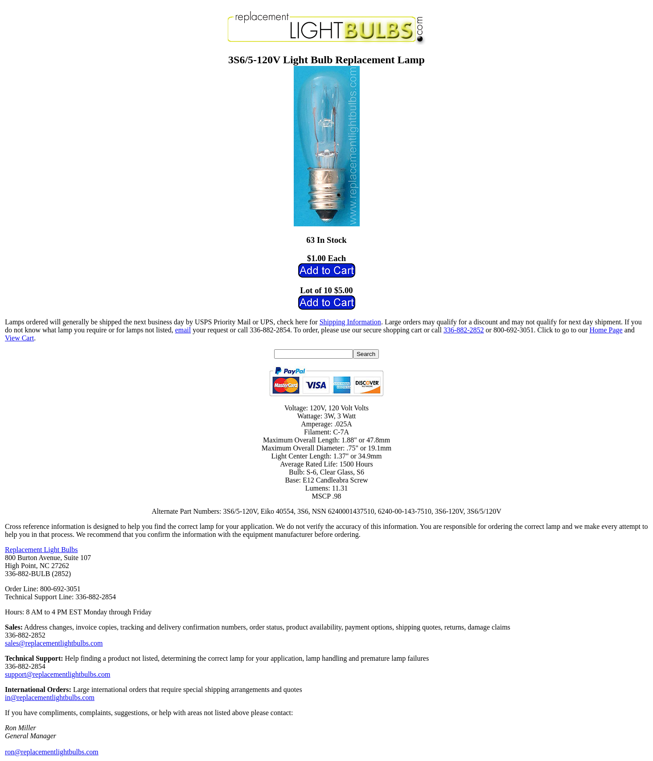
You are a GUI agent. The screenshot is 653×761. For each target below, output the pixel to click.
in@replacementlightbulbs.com (49, 697)
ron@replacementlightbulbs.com (52, 752)
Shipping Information (350, 322)
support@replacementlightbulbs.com (57, 674)
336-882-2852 (464, 330)
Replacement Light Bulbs (41, 549)
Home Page (605, 330)
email (183, 330)
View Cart (19, 338)
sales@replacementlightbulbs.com (54, 643)
